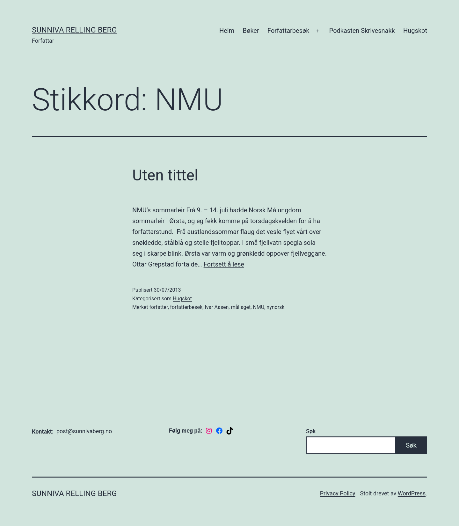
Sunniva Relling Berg (74, 30)
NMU (258, 307)
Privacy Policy (337, 493)
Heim (226, 30)
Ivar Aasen (217, 307)
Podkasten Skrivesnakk (362, 30)
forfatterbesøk (186, 307)
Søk (311, 431)
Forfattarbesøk (288, 30)
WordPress (412, 493)
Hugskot (415, 30)
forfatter (158, 307)
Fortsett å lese (224, 264)
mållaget (241, 307)
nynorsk (275, 307)
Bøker (251, 30)
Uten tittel (165, 175)
